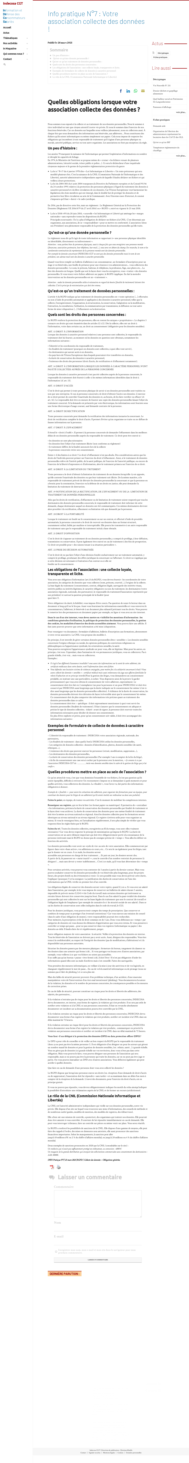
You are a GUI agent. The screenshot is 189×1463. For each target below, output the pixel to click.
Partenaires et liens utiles (162, 1410)
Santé (80, 1428)
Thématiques (15, 38)
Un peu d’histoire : (61, 55)
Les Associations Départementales (167, 1407)
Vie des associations (126, 1407)
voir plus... (181, 112)
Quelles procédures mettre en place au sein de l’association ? (80, 73)
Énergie (82, 1414)
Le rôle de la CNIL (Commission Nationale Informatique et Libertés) (84, 76)
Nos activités (15, 43)
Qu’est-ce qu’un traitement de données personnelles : (77, 61)
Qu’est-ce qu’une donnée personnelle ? (70, 58)
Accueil (7, 27)
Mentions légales (109, 1453)
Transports (83, 1432)
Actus (6, 32)
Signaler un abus (94, 1453)
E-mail (59, 1236)
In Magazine (15, 48)
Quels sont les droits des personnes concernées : (74, 64)
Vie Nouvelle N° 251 (161, 85)
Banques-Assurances (87, 1403)
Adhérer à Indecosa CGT (162, 1432)
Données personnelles (133, 1453)
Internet (82, 1421)
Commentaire (64, 1187)
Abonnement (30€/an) (51, 1407)
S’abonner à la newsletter (162, 1417)
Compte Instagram (160, 1425)
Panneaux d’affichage (162, 107)
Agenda (120, 1417)
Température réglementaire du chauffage (166, 149)
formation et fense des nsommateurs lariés (14, 15)
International (84, 1417)
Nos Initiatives (124, 1399)
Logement (83, 1425)
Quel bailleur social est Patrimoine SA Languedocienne (168, 100)
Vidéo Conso (123, 1414)
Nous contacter (158, 1414)
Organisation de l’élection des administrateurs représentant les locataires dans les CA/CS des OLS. (168, 134)
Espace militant (124, 1410)
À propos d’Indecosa (160, 1399)
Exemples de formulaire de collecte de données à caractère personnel (84, 70)
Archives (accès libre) (50, 1403)
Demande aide (159, 126)
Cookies (120, 1453)
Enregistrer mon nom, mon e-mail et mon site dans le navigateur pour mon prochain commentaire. (97, 1251)
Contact (15, 59)
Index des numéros (49, 1399)
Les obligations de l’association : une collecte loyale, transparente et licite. (86, 67)
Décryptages (163, 53)
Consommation (85, 1407)
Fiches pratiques (160, 57)
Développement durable (89, 1410)
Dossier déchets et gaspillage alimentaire (165, 92)
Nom (57, 1223)
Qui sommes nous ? (15, 53)
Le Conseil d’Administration (164, 1403)
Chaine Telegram (159, 1428)
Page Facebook (158, 1421)
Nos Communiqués (126, 1403)
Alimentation (84, 1399)
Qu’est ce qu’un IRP (161, 142)
